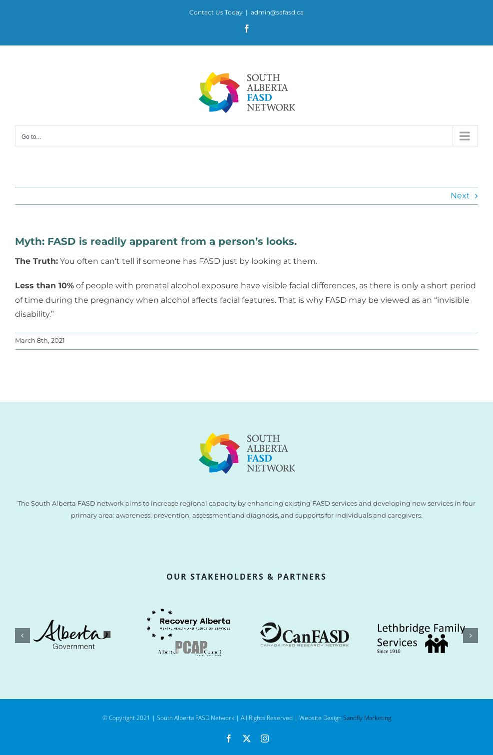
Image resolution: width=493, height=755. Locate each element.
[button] (22, 635)
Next (460, 195)
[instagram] (265, 739)
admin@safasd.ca (277, 12)
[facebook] (229, 739)
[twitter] (247, 739)
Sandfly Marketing (367, 718)
